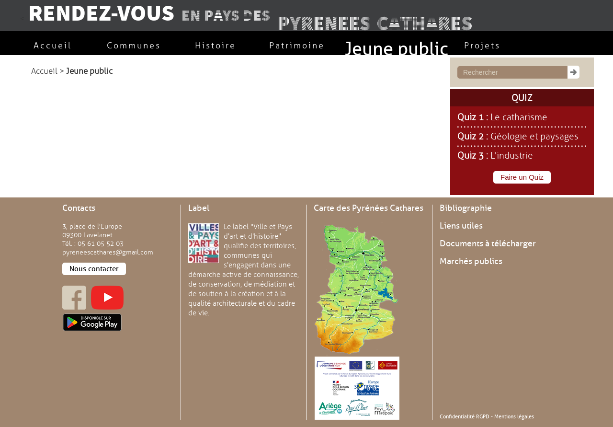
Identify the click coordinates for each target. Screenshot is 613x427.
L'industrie (511, 156)
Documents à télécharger (488, 243)
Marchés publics (471, 261)
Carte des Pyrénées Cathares (368, 208)
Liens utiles (461, 225)
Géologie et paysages (534, 136)
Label (198, 208)
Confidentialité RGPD (464, 416)
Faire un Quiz (522, 177)
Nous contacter (94, 269)
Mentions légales (514, 416)
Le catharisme (518, 117)
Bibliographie (466, 208)
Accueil (44, 71)
